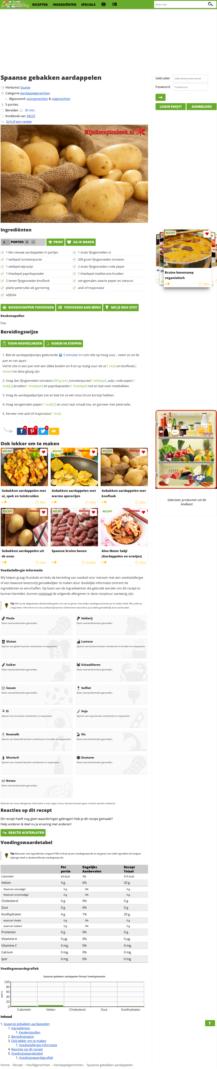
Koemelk (10, 734)
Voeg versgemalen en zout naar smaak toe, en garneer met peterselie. (68, 404)
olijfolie (11, 295)
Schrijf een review (18, 121)
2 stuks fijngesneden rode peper (101, 266)
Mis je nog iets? (121, 307)
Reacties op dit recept (27, 1049)
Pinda (8, 618)
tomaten (54, 381)
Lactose (85, 641)
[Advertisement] (108, 40)
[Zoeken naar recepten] (185, 4)
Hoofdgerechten (38, 1065)
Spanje (25, 87)
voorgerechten (37, 99)
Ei (5, 711)
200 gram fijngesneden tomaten (101, 259)
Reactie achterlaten (23, 832)
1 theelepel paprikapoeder (25, 274)
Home (5, 1065)
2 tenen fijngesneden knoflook (28, 281)
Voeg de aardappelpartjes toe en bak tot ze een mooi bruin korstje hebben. (60, 395)
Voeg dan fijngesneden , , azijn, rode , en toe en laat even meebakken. (68, 383)
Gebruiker (163, 78)
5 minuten (68, 355)
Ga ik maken (80, 242)
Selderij (85, 618)
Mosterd (10, 757)
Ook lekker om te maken (28, 1041)
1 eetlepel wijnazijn (19, 266)
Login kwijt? (171, 107)
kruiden (28, 386)
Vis (81, 734)
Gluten (9, 641)
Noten (9, 781)
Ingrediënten (20, 1028)
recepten (40, 4)
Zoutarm (85, 757)
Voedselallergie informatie (38, 1045)
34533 (31, 116)
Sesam (9, 688)
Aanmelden (202, 107)
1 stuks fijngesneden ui (94, 252)
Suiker (9, 665)
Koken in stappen (63, 343)
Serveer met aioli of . (34, 413)
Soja (82, 711)
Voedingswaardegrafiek (36, 1058)
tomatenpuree (87, 381)
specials (88, 4)
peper (42, 404)
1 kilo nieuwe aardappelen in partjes (32, 252)
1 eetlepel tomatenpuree (24, 259)
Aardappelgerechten (35, 93)
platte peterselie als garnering (27, 288)
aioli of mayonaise (91, 288)
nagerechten (61, 99)
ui (109, 366)
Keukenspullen (29, 1032)
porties (13, 104)
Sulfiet (84, 688)
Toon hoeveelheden (22, 343)
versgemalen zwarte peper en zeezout (105, 281)
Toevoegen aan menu (79, 307)
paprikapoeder (68, 386)
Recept (18, 1065)
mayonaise (48, 413)
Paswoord (163, 87)
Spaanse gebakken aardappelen (27, 1024)
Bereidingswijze (22, 1036)
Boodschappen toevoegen (28, 307)
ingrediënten (64, 4)
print (55, 242)
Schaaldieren (88, 665)
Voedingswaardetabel (27, 1053)
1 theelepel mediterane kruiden (100, 274)
